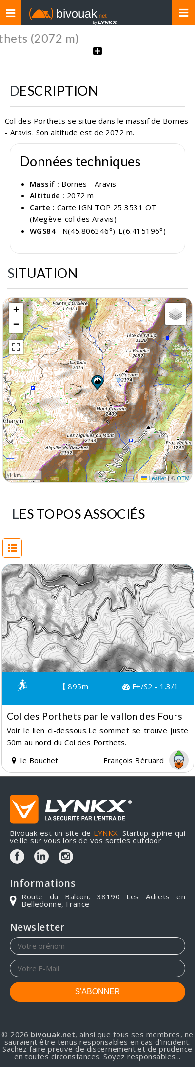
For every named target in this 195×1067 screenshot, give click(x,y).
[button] (97, 382)
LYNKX (105, 833)
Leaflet (153, 478)
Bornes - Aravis (89, 184)
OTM (183, 478)
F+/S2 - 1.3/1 (150, 686)
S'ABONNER (97, 991)
